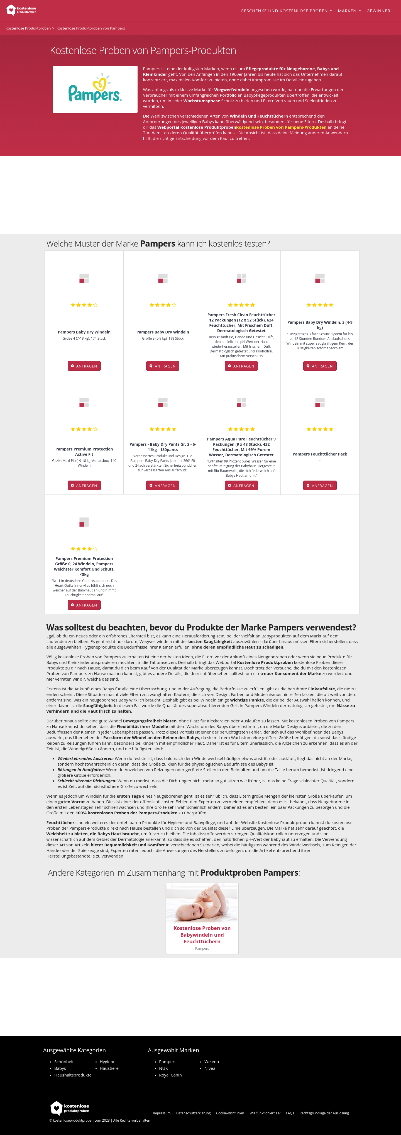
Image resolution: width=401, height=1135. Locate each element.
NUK (163, 1068)
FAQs (290, 1113)
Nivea (209, 1068)
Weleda (211, 1061)
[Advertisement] (200, 195)
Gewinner (378, 10)
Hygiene (108, 1061)
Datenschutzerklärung (193, 1113)
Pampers (167, 1061)
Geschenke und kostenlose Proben (284, 10)
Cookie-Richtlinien (230, 1113)
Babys (60, 1068)
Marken (347, 10)
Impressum (161, 1113)
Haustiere (109, 1068)
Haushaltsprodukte (73, 1075)
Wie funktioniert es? (265, 1113)
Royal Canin (170, 1075)
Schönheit (64, 1061)
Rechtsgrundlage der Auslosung (324, 1113)
